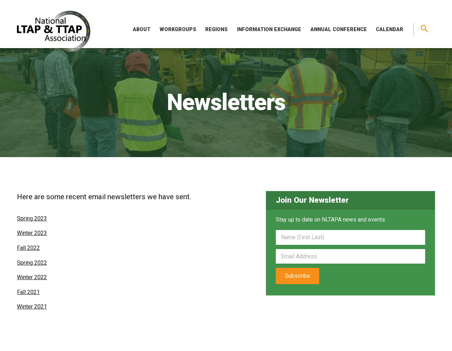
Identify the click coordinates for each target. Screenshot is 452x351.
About (141, 30)
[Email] (350, 256)
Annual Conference (338, 30)
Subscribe (297, 275)
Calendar (389, 30)
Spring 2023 (32, 218)
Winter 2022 (32, 277)
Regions (216, 30)
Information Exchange (269, 30)
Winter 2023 (32, 233)
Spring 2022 (32, 262)
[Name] (350, 237)
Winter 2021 (32, 306)
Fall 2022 (28, 247)
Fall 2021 (28, 292)
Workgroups (178, 30)
